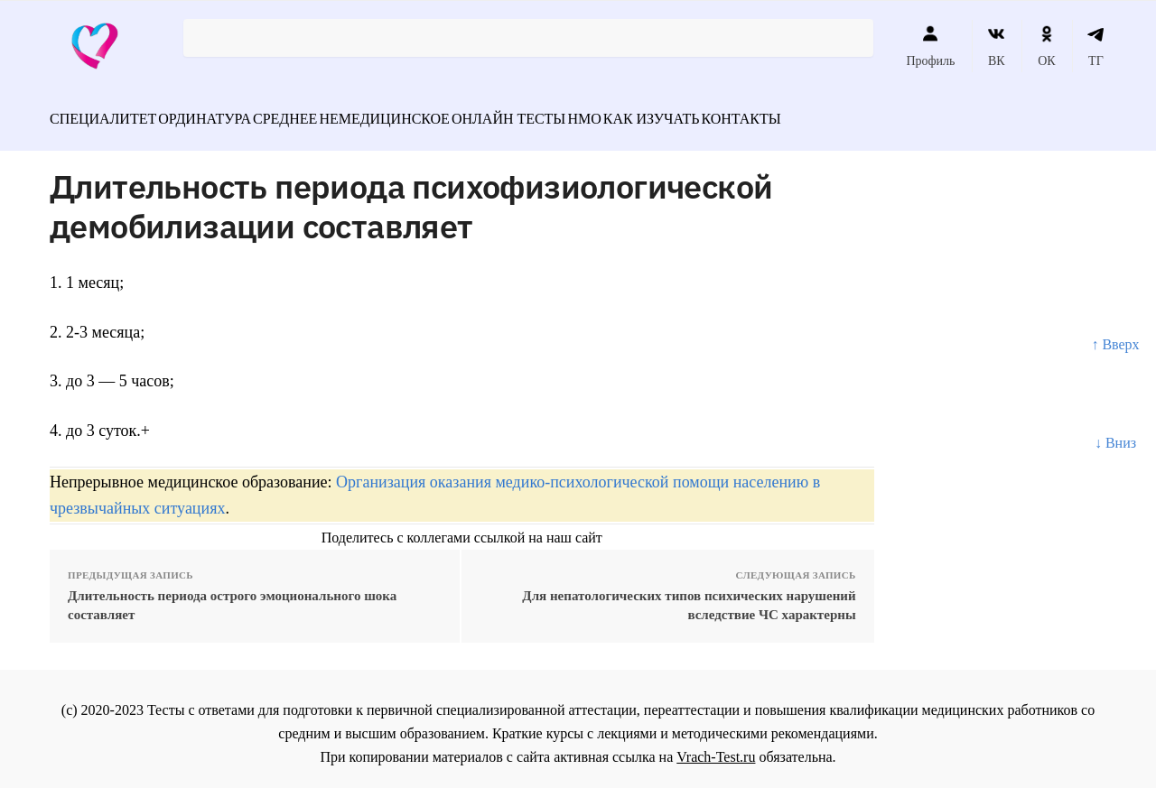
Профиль (930, 46)
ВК (996, 46)
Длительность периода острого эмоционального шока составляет (232, 595)
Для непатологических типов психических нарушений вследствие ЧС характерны (688, 595)
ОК (1046, 46)
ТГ (1095, 46)
